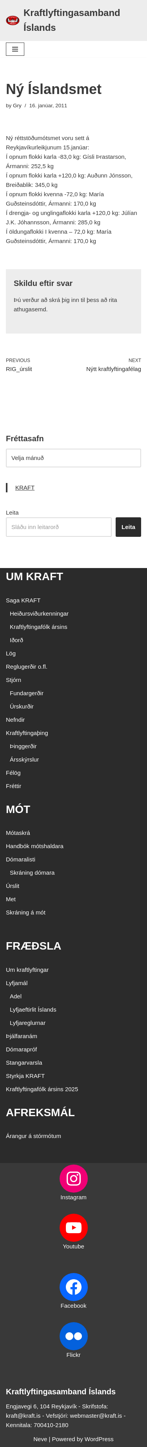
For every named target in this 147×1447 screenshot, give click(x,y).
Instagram (73, 1197)
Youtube (73, 1246)
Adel (16, 996)
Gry (17, 105)
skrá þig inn (64, 300)
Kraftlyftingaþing (27, 733)
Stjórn (13, 679)
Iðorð (16, 640)
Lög (11, 653)
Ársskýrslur (24, 759)
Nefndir (15, 719)
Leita (12, 512)
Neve (40, 1439)
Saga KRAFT (23, 600)
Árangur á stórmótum (33, 1136)
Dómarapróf (21, 1049)
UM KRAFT (34, 576)
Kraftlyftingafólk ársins (38, 626)
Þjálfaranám (21, 1036)
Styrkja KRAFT (25, 1075)
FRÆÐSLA (34, 946)
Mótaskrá (18, 832)
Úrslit (12, 885)
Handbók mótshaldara (35, 846)
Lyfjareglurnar (27, 1022)
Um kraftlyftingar (27, 969)
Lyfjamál (16, 983)
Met (11, 899)
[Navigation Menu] (15, 49)
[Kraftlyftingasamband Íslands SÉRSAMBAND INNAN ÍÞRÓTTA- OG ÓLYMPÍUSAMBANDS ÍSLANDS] (73, 20)
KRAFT (24, 487)
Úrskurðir (22, 706)
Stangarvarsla (24, 1062)
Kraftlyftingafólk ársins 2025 (42, 1089)
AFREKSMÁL (40, 1112)
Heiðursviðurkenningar (39, 613)
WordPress (99, 1439)
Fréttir (13, 786)
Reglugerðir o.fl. (26, 666)
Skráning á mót (25, 912)
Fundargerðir (27, 693)
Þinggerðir (23, 746)
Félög (13, 772)
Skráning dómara (32, 872)
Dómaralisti (20, 859)
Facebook (74, 1305)
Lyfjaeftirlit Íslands (33, 1009)
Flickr (74, 1354)
